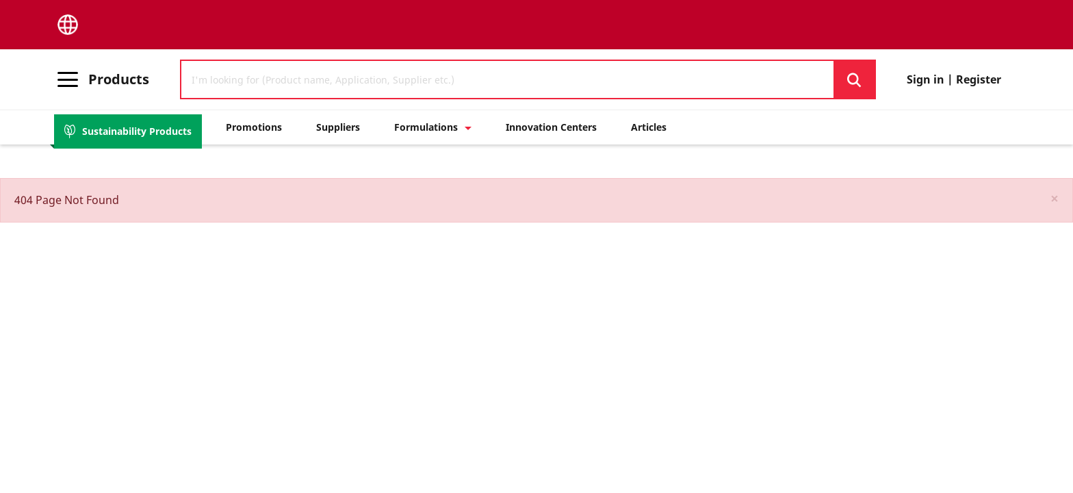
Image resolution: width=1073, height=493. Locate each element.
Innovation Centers (551, 127)
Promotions (254, 127)
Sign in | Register (954, 79)
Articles (649, 127)
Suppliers (338, 127)
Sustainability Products (128, 131)
